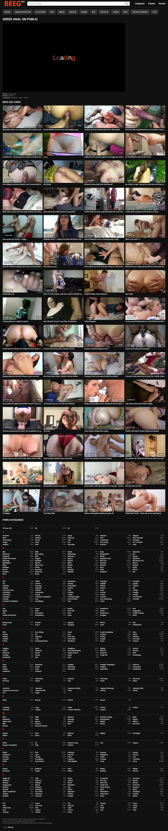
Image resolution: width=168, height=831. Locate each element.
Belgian (37, 558)
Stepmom (71, 791)
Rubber (70, 771)
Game (37, 648)
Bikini (70, 563)
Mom (69, 724)
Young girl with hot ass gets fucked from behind (101, 376)
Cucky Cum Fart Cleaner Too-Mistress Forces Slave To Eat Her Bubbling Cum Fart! (23, 349)
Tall (4, 803)
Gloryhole (6, 653)
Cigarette (38, 588)
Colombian (6, 592)
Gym (36, 657)
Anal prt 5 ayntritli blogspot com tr (96, 349)
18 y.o (45, 157)
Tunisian (6, 812)
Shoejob (38, 783)
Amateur (14, 98)
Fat (36, 634)
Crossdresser (137, 597)
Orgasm (135, 743)
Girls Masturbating (74, 651)
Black (5, 565)
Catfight (103, 583)
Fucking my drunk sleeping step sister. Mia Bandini (102, 130)
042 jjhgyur (7, 513)
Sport (52, 12)
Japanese (72, 12)
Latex (37, 707)
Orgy (36, 745)
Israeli (102, 681)
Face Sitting (39, 632)
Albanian (103, 536)
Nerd (37, 733)
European (71, 625)
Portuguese (39, 759)
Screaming (104, 778)
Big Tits (37, 563)
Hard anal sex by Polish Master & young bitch (59, 212)
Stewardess (104, 791)
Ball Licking (39, 554)
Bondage (6, 567)
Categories (140, 3)
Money (102, 724)
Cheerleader (72, 586)
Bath (36, 556)
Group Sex (103, 655)
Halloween (39, 665)
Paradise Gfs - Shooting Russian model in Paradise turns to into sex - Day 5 (23, 157)
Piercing (5, 757)
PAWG (5, 752)
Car (4, 583)
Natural (5, 733)
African (37, 536)
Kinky (5, 700)
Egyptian (71, 623)
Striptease (38, 794)
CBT (4, 581)
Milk (4, 724)
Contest (103, 592)
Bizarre (135, 563)
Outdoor (70, 745)
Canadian (136, 581)
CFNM (37, 581)
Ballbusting (72, 554)
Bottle (135, 567)
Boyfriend (38, 569)
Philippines (104, 755)
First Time (71, 637)
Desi (134, 608)
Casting (70, 583)
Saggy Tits (6, 778)
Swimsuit (38, 796)
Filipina (5, 637)
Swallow (136, 794)
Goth (134, 653)
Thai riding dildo (49, 513)
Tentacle (71, 805)
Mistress (38, 724)
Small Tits (136, 785)
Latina (70, 707)
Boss (102, 567)
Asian (37, 542)
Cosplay (116, 12)
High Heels (71, 667)
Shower (135, 783)
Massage (71, 719)
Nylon (125, 12)
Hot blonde (47, 184)
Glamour (103, 651)
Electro (102, 623)
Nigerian (71, 733)
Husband (38, 671)
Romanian (6, 771)
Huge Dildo (104, 669)
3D (36, 528)
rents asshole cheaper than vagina (96, 431)
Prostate (103, 759)
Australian (71, 544)
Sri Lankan (39, 791)
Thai (101, 805)
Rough (37, 771)
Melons (37, 721)
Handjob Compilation (107, 665)
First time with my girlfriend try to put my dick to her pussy (145, 130)
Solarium (38, 787)
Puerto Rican (39, 761)
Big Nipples (7, 563)
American (71, 538)
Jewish (135, 690)
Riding (102, 769)
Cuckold (5, 599)
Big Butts (38, 561)
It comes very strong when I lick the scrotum (58, 349)
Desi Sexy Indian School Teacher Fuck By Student (60, 376)
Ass (69, 542)
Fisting (102, 637)
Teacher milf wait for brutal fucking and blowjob (142, 431)
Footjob (103, 639)
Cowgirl (135, 594)
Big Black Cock (105, 558)
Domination (39, 613)
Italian (135, 681)
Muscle (5, 726)
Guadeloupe (137, 655)
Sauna (70, 778)
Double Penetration (9, 615)
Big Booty (6, 561)
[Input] (78, 4)
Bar (134, 554)
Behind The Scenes (9, 558)
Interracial (136, 679)
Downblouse (39, 615)
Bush (4, 574)
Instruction (104, 12)
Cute (69, 601)
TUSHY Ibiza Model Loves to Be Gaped (97, 458)
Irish (69, 681)
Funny (102, 641)
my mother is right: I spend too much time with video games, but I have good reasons (145, 184)
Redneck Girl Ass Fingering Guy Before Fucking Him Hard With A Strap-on (145, 267)
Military (135, 721)
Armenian (136, 540)
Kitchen (70, 700)
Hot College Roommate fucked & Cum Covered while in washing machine (23, 184)
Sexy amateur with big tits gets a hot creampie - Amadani (104, 486)
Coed (102, 590)
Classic (102, 588)
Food (37, 639)
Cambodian (72, 581)
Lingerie (103, 710)
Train (134, 810)
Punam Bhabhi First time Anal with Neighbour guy (60, 130)
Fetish (135, 634)
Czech (102, 601)
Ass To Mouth (40, 12)
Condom (71, 592)
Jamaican (6, 688)
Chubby (5, 588)
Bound (5, 569)
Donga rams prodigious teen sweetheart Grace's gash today (104, 404)
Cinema (70, 588)
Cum (36, 599)
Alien (4, 538)
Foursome (136, 639)
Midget (102, 721)
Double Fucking (138, 613)
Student (70, 794)
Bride (102, 569)
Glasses (135, 651)
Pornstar (6, 759)
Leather (135, 707)
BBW (37, 552)
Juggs (37, 693)
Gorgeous (103, 653)
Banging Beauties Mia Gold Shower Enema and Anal (21, 376)
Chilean (103, 586)
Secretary (136, 778)
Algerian (136, 536)
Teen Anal (38, 805)
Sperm (70, 789)
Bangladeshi (104, 554)
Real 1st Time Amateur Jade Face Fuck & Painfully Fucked (63, 294)
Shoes (70, 783)
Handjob (71, 665)
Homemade (137, 667)
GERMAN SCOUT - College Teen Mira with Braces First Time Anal (63, 239)
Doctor (102, 611)
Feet (69, 634)
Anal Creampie (138, 538)
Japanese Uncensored (23, 12)
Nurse (37, 735)
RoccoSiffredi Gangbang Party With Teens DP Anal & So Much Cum (23, 404)
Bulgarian (103, 572)
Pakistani (71, 752)
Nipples (61, 12)
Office (5, 743)
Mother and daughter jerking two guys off (98, 513)
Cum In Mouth (73, 599)
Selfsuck (38, 780)
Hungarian (6, 671)
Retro (69, 769)
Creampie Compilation (43, 597)
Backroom (6, 554)
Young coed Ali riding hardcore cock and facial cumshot (144, 321)
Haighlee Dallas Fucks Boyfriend (95, 294)
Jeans (70, 690)
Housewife (71, 669)
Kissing (37, 700)
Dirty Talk (71, 611)
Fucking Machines (41, 641)
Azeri (134, 544)
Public (5, 761)
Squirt (135, 789)
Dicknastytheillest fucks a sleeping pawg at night (101, 239)
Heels (5, 667)
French (5, 641)
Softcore (6, 787)
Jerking (103, 690)
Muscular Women (41, 726)
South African (105, 787)
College (135, 590)
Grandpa (5, 655)
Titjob (102, 808)
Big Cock (103, 561)
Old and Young (73, 743)
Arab (69, 540)
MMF (37, 717)
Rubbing (103, 771)
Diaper (5, 611)
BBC (4, 552)
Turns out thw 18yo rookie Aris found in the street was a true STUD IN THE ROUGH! (23, 486)
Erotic (5, 625)
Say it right (129, 294)
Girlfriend (38, 651)
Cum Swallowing (106, 599)
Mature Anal (7, 721)
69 (68, 528)
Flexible (5, 639)
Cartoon (38, 583)
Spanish (5, 789)
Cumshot (136, 599)
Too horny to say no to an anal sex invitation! (59, 404)
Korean (102, 700)
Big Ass (70, 558)
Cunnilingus (39, 601)
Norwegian (136, 733)
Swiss (102, 796)
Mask (37, 719)
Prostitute (136, 759)
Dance (37, 608)
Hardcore (136, 665)
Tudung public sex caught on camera (15, 321)
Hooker (5, 669)
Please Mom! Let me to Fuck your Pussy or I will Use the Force (104, 267)
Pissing (37, 757)
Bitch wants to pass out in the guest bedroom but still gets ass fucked (23, 212)
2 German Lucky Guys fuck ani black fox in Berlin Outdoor (145, 376)
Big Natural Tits (138, 561)
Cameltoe (103, 581)
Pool (134, 757)
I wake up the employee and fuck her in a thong (141, 212)
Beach (102, 556)
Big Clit (70, 561)
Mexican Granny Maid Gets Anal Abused (98, 184)
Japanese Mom (138, 688)
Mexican (71, 721)
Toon (4, 810)
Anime (37, 540)
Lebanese (6, 710)
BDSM (70, 552)
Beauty (135, 556)
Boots (70, 567)
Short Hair (103, 783)
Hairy (4, 665)
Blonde (70, 565)
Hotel (37, 669)
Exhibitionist (137, 625)
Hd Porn (11, 827)
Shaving (5, 783)
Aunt (37, 544)
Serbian (70, 780)
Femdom (103, 634)
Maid (134, 717)
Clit (134, 588)
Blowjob (7, 12)
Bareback (6, 556)
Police (70, 757)
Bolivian (135, 565)
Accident (6, 536)
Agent (70, 536)
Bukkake (71, 572)
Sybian (135, 796)
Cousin (102, 594)
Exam (102, 625)
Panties (135, 752)
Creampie (6, 597)
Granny (37, 655)
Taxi (69, 803)
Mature (135, 719)
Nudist (5, 735)
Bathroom (71, 556)
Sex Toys (103, 780)
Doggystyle (137, 611)
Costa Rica (6, 594)
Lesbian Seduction (74, 710)
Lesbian (38, 710)
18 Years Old (7, 528)
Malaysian (6, 719)
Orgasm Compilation (10, 745)
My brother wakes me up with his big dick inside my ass (22, 130)
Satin (37, 778)
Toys (101, 810)
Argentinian (104, 540)
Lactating (6, 707)
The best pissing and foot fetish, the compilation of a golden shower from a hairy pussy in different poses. (23, 431)
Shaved (135, 780)
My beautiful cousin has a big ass (55, 486)
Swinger (70, 796)
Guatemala (6, 657)
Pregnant (71, 759)
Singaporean (7, 785)
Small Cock (104, 785)
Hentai (37, 667)
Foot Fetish (71, 639)
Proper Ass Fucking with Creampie (137, 349)
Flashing (136, 637)
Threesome (7, 808)
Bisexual (103, 563)
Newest (162, 3)
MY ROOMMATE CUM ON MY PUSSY (138, 157)
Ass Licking (104, 542)
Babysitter (136, 552)
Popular (151, 3)
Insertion (71, 679)
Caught (135, 583)
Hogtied (103, 667)
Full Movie (71, 641)
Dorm (69, 613)
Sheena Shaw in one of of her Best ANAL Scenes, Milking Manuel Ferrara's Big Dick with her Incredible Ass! (23, 458)
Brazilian (71, 569)
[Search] (126, 3)
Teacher (103, 803)
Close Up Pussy (8, 590)
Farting (5, 634)
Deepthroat (104, 608)
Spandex (136, 787)
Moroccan (136, 724)
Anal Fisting (7, 540)
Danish (70, 608)
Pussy (135, 761)
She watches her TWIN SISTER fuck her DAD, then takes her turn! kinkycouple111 (145, 458)
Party (154, 12)
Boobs (37, 567)
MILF (93, 12)
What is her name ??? (132, 239)
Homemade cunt (8, 294)
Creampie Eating (73, 597)
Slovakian (71, 785)
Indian (5, 679)
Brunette (6, 572)
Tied (36, 808)
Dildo (37, 611)
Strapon (5, 794)
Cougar (37, 594)
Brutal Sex (38, 572)
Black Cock (39, 565)
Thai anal (46, 431)
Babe (102, 552)
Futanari (135, 641)
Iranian (37, 681)
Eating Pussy (7, 623)
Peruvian (71, 755)
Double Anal (104, 613)
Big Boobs (136, 558)
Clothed (38, 590)
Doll (4, 613)
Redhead (38, 769)
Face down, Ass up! (50, 267)
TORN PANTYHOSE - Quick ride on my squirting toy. (143, 513)
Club (69, 590)
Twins (70, 812)
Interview (6, 681)
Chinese (135, 586)
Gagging (5, 648)
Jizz (4, 693)
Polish (102, 757)
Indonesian (39, 679)
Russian (135, 771)
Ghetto (5, 651)
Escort (37, 625)
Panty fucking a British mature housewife (57, 458)
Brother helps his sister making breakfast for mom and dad (104, 212)
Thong (135, 805)
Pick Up (135, 755)
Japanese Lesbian (74, 688)
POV (36, 752)
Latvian (102, 707)
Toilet (135, 808)
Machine (71, 717)
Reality (5, 769)
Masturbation (105, 719)
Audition (5, 544)
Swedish (6, 796)
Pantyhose (6, 755)
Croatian (103, 597)
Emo (134, 623)
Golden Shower (73, 653)
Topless (38, 810)
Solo (69, 787)
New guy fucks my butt (133, 486)
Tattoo (37, 803)
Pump (102, 761)
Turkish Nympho (90, 321)
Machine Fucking (106, 717)
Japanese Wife (40, 690)
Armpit (5, 542)
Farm (134, 632)
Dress (70, 615)
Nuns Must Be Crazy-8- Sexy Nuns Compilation (60, 321)
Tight (69, 808)
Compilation (39, 592)
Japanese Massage (107, 688)
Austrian (103, 544)
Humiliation (137, 669)
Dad (4, 608)
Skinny (37, 785)
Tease (135, 803)
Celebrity (6, 586)
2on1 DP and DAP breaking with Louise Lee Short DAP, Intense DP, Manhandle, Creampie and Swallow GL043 (23, 267)
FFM (4, 632)
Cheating (38, 586)
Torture (70, 810)
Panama (103, 752)
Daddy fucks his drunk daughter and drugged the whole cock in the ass (104, 157)
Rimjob (135, 769)
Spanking (38, 789)
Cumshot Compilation (140, 12)
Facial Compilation (106, 632)
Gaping (102, 648)
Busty (37, 574)
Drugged (84, 12)
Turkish (37, 812)
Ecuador (38, 623)
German (135, 648)
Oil (36, 743)
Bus (134, 572)
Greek (26, 98)
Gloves (37, 653)
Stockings (136, 791)
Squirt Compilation (9, 791)
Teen (4, 805)
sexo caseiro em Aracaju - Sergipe (15, 239)
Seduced (6, 780)
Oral (101, 743)
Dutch (135, 615)
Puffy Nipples (72, 761)
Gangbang (71, 648)
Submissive (104, 794)
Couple (70, 594)
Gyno (69, 657)
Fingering (38, 637)
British (135, 569)
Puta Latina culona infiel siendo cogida (138, 404)
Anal (20, 98)
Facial (70, 632)
